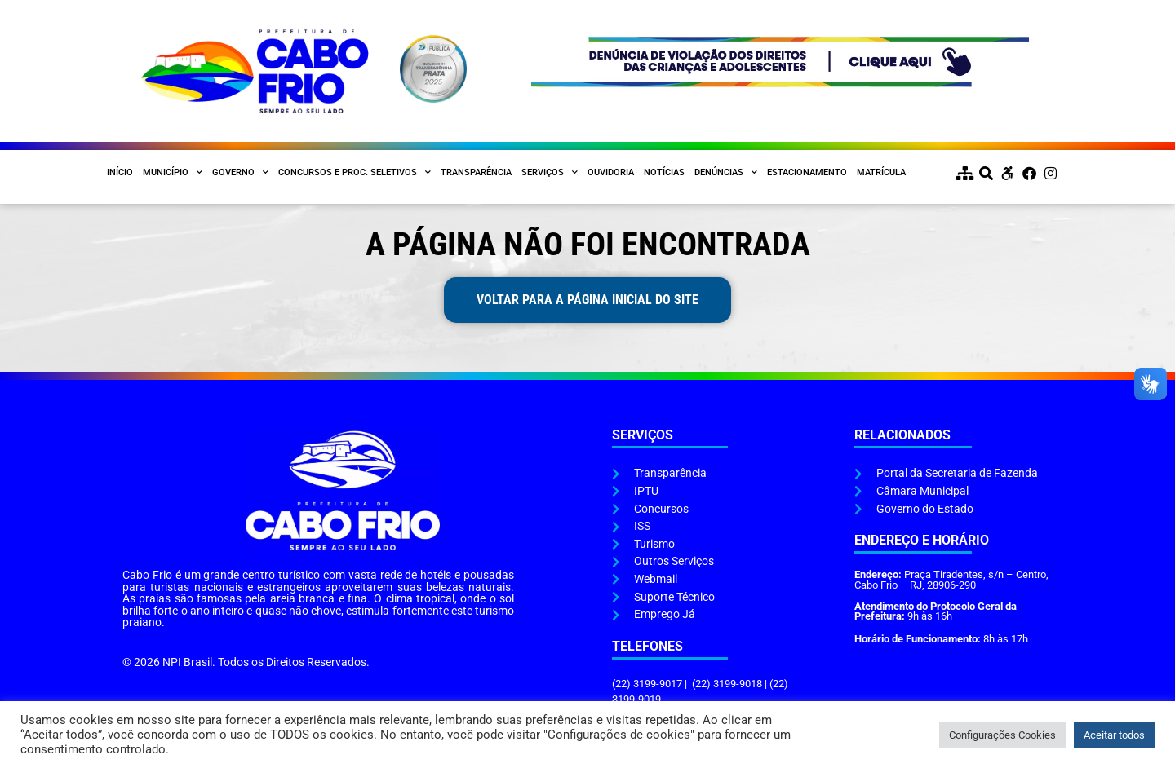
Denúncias (725, 172)
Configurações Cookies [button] (1002, 735)
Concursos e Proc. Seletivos (354, 172)
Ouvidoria (611, 172)
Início (120, 172)
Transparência (476, 172)
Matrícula (881, 172)
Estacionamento (807, 172)
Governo (240, 172)
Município (172, 172)
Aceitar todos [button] (1114, 735)
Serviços (549, 172)
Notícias (664, 172)
